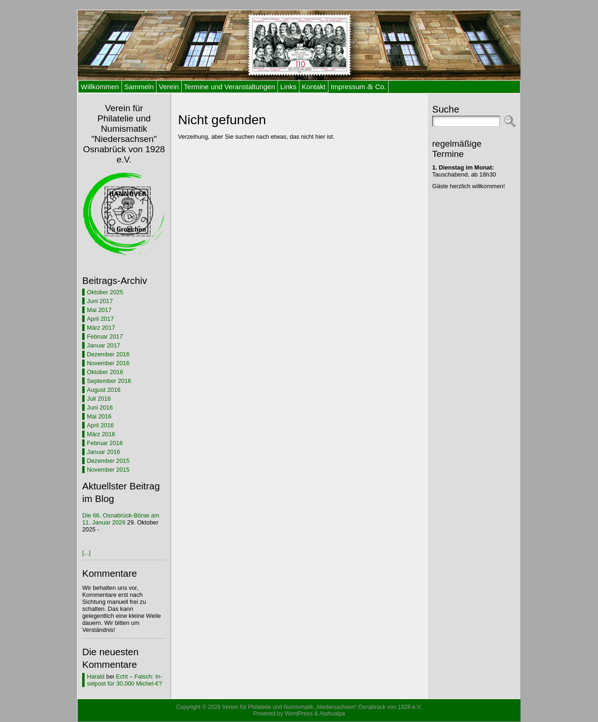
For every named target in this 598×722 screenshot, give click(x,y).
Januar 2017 (103, 345)
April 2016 (100, 425)
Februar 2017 (105, 336)
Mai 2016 (99, 416)
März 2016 (101, 434)
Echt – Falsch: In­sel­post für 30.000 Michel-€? (124, 680)
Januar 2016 (103, 451)
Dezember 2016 (108, 354)
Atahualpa (332, 713)
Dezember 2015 (108, 460)
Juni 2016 (100, 407)
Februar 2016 (105, 442)
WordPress (299, 713)
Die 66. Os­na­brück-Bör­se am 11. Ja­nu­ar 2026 (120, 519)
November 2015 (108, 469)
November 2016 (108, 363)
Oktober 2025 (105, 292)
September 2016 (109, 380)
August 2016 (104, 389)
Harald (96, 676)
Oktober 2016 (105, 371)
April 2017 (100, 318)
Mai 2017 (99, 309)
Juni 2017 (100, 300)
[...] (86, 552)
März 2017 (101, 327)
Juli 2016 (99, 398)
